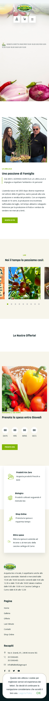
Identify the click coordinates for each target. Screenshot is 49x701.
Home (6, 608)
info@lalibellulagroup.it (17, 664)
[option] (24, 50)
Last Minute (9, 624)
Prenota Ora (10, 447)
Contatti (7, 629)
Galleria (7, 613)
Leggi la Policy (25, 693)
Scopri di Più (10, 220)
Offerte (7, 618)
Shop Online (9, 634)
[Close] (38, 693)
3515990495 (13, 657)
